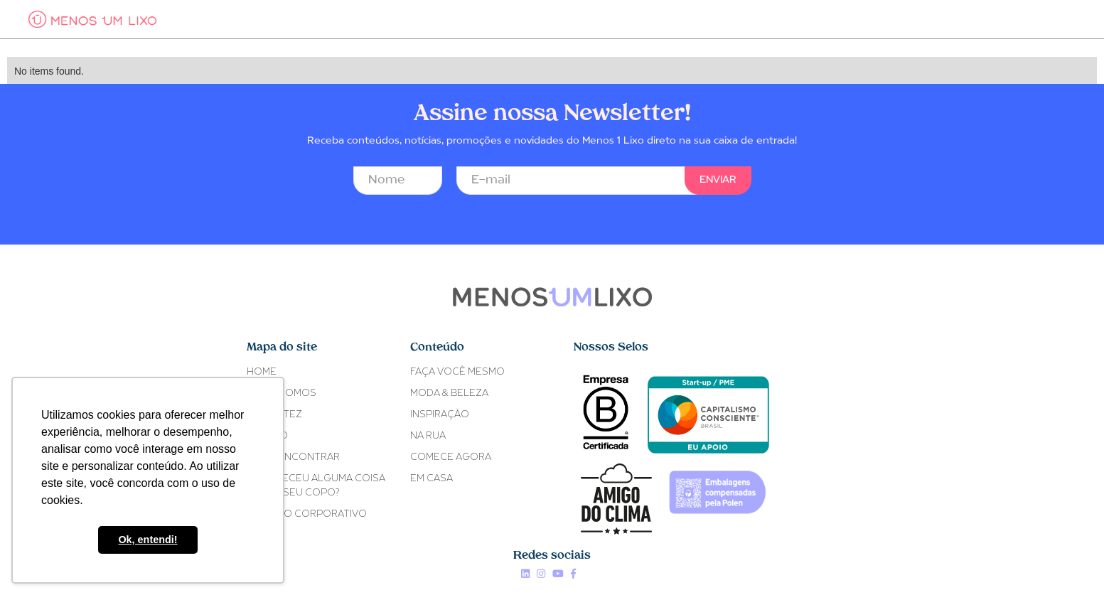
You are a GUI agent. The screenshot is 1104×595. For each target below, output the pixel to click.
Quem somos (281, 393)
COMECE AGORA (450, 457)
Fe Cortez (274, 414)
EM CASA (431, 478)
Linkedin (525, 574)
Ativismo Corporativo (307, 514)
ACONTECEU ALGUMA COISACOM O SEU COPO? (316, 486)
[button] (242, 19)
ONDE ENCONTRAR (293, 457)
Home (262, 372)
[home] (92, 19)
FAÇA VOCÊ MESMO (457, 372)
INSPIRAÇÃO (439, 414)
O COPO (267, 436)
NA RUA (428, 436)
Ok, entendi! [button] (147, 539)
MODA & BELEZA (449, 393)
